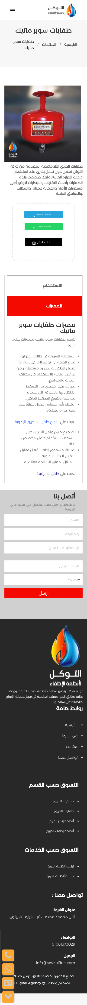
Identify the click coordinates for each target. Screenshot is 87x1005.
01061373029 (63, 956)
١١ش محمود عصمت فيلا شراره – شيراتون (42, 928)
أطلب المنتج (43, 252)
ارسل (44, 604)
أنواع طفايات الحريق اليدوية (36, 433)
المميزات (54, 317)
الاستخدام (52, 297)
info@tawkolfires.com (55, 974)
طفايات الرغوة (47, 485)
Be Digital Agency (25, 994)
